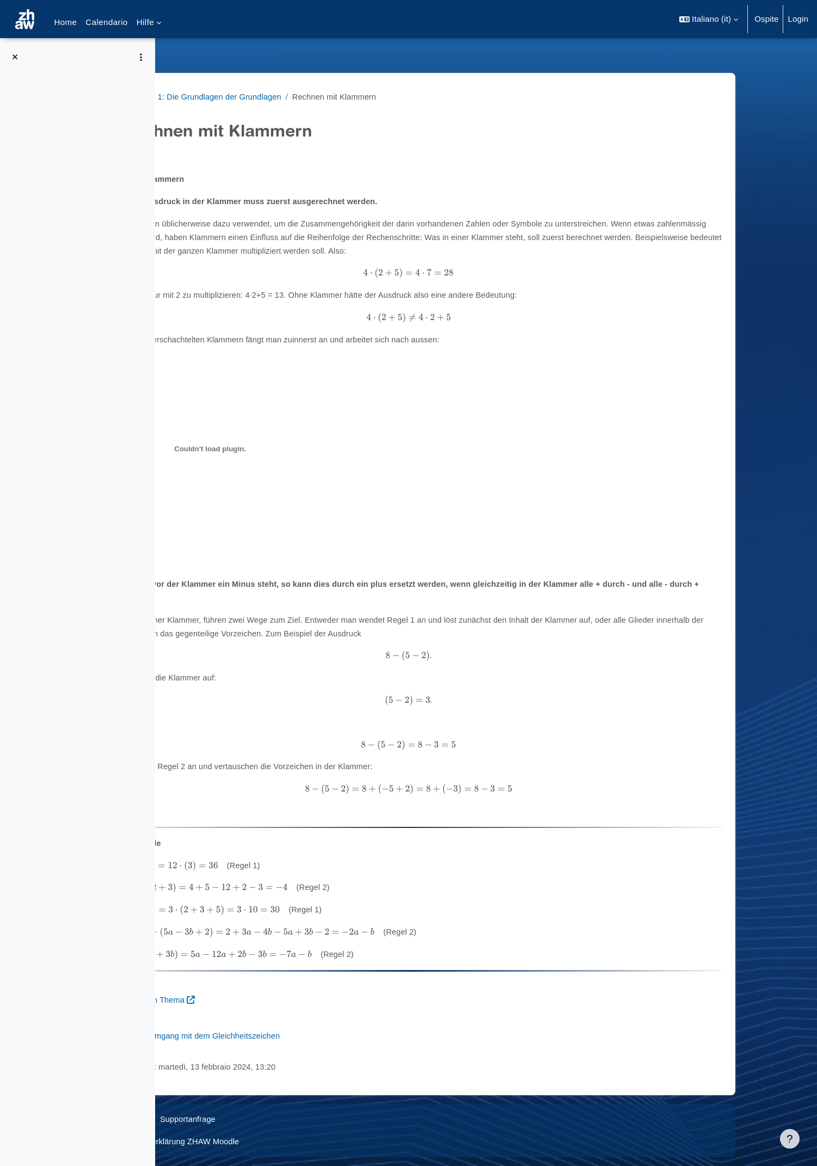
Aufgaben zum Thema (228, 999)
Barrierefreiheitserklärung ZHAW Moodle (251, 1141)
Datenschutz (199, 1119)
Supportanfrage (266, 1119)
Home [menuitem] (65, 22)
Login (798, 18)
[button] (708, 19)
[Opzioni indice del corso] (141, 57)
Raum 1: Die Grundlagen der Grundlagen (293, 96)
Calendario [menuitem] (106, 22)
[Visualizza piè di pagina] (790, 1139)
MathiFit (191, 96)
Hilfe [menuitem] (145, 22)
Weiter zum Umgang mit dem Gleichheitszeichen (278, 1035)
